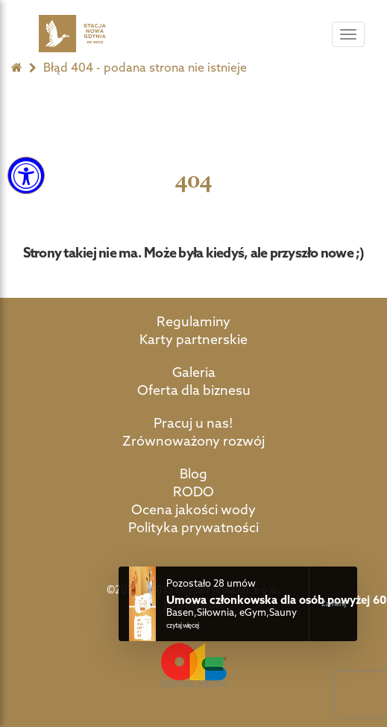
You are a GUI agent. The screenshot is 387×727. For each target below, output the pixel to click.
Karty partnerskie (193, 339)
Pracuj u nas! (193, 422)
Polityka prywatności (193, 527)
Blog (193, 473)
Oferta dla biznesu (194, 390)
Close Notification (333, 604)
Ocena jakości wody (193, 509)
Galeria (193, 372)
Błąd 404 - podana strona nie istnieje (145, 67)
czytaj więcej (182, 625)
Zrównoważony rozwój (193, 440)
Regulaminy (193, 321)
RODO (193, 491)
